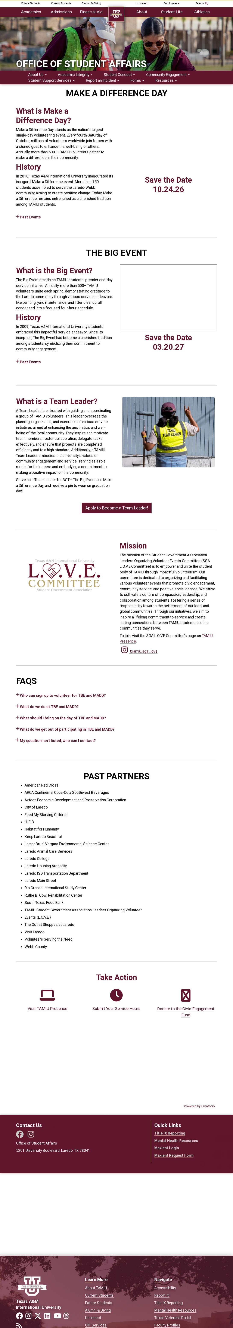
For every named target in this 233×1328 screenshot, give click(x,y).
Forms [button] (137, 80)
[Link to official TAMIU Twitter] (39, 1317)
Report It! (162, 1295)
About (141, 11)
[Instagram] (31, 1136)
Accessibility (165, 1288)
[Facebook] (19, 1136)
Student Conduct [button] (119, 75)
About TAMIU (96, 1288)
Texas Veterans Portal (172, 1318)
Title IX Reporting (169, 1133)
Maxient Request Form (173, 1155)
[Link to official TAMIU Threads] (67, 1317)
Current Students (61, 3)
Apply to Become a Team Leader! (116, 508)
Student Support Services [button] (51, 80)
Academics (31, 11)
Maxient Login (166, 1148)
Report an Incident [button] (102, 80)
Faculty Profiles (167, 1325)
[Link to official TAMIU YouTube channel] (58, 1317)
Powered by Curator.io (199, 1106)
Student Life (172, 11)
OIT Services (96, 1325)
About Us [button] (37, 75)
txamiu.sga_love (139, 651)
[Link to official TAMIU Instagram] (29, 1317)
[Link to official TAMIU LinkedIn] (48, 1317)
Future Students (31, 3)
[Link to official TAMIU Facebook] (20, 1317)
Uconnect (141, 3)
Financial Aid (91, 11)
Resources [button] (166, 80)
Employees (172, 3)
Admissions (61, 11)
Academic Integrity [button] (75, 75)
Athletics (202, 11)
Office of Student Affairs (81, 64)
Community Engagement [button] (168, 75)
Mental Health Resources (176, 1141)
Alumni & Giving (91, 3)
